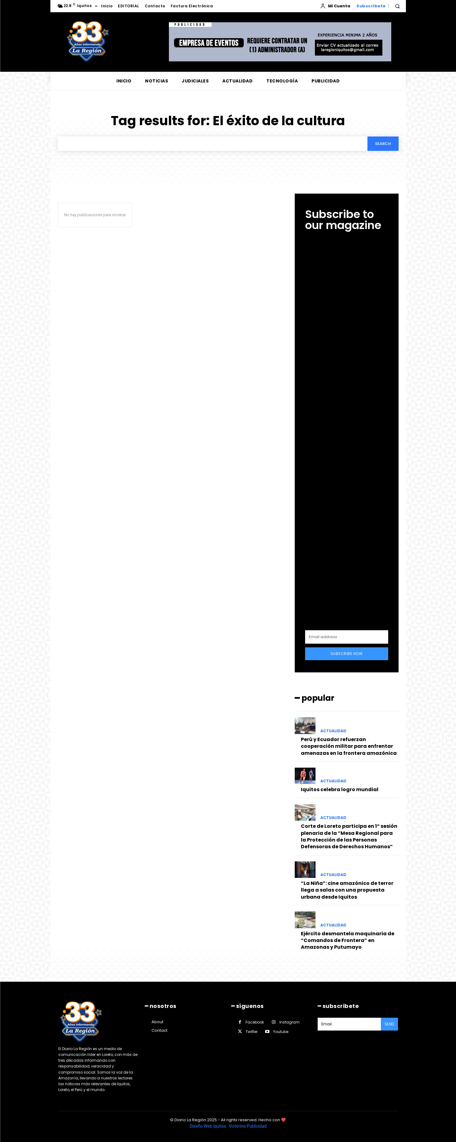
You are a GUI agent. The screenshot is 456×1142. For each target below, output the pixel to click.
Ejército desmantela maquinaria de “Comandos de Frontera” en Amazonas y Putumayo (347, 940)
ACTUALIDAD (333, 731)
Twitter (251, 1031)
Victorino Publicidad (248, 1126)
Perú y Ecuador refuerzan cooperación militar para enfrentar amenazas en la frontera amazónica (349, 746)
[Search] (383, 143)
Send (389, 1024)
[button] (397, 6)
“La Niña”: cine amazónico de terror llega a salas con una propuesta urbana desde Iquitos (347, 890)
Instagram (289, 1022)
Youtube (280, 1031)
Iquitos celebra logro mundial (339, 789)
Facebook (255, 1022)
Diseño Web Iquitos (208, 1126)
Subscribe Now (346, 653)
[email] (346, 637)
